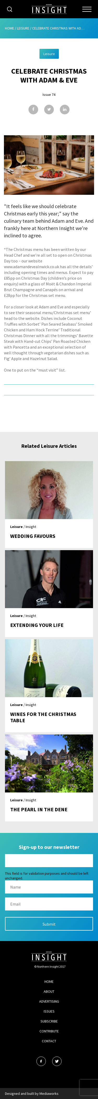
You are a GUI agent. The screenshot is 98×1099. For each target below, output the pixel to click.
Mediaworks (49, 1093)
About (49, 991)
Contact (49, 1041)
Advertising (49, 1001)
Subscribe (49, 1021)
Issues (49, 1011)
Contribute (49, 1031)
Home (9, 28)
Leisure (23, 28)
